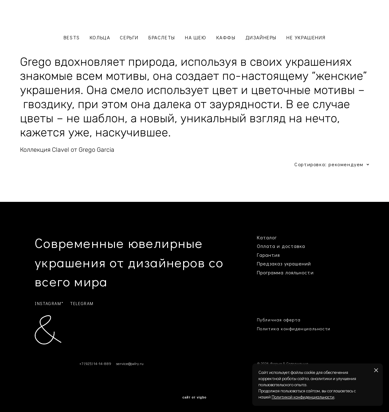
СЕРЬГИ (129, 37)
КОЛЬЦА (100, 37)
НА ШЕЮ (195, 37)
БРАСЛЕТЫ (161, 37)
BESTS (72, 37)
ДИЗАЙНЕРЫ (261, 37)
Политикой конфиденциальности (303, 397)
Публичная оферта (279, 320)
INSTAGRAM (48, 303)
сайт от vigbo (194, 397)
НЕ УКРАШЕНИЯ (305, 37)
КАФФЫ (226, 37)
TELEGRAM (82, 303)
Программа (270, 272)
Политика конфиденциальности (294, 329)
